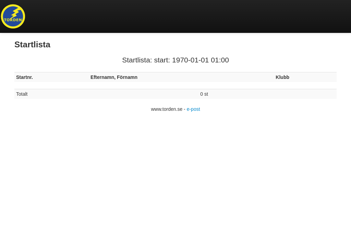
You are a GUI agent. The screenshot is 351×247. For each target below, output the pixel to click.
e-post (193, 109)
